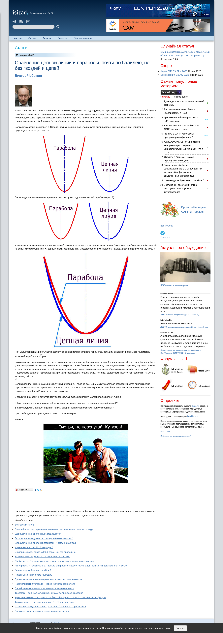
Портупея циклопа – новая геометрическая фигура (42, 611)
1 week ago (195, 314)
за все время (181, 96)
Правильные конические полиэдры (33, 574)
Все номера (166, 225)
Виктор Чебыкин (28, 75)
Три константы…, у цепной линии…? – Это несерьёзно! (45, 602)
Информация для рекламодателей (175, 436)
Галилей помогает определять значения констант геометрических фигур (54, 529)
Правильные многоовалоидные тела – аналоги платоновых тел (49, 579)
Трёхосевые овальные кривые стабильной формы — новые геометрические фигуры (60, 597)
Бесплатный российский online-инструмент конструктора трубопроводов (181, 188)
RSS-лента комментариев (174, 285)
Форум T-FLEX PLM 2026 (173, 71)
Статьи (32, 38)
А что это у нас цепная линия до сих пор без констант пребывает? (50, 606)
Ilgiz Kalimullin (166, 320)
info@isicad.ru (193, 416)
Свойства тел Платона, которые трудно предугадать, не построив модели (54, 561)
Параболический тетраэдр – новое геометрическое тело (45, 584)
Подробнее (165, 431)
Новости (17, 38)
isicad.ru (195, 406)
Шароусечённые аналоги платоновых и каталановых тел (45, 543)
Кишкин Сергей (166, 294)
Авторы (47, 38)
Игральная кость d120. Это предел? (34, 547)
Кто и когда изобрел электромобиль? (184, 180)
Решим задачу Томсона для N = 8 (33, 570)
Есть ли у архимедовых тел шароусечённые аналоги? (44, 538)
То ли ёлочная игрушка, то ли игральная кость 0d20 (42, 556)
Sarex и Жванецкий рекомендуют (174, 314)
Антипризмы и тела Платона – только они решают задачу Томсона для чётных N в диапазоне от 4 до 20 (71, 565)
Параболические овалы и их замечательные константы (44, 588)
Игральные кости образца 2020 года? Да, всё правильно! (45, 552)
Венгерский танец (24, 524)
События (62, 38)
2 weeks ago (190, 353)
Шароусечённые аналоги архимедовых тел (38, 533)
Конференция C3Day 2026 (174, 75)
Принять (180, 628)
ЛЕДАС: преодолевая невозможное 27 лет (178, 327)
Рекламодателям (83, 38)
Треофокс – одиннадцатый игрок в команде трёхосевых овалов (49, 593)
